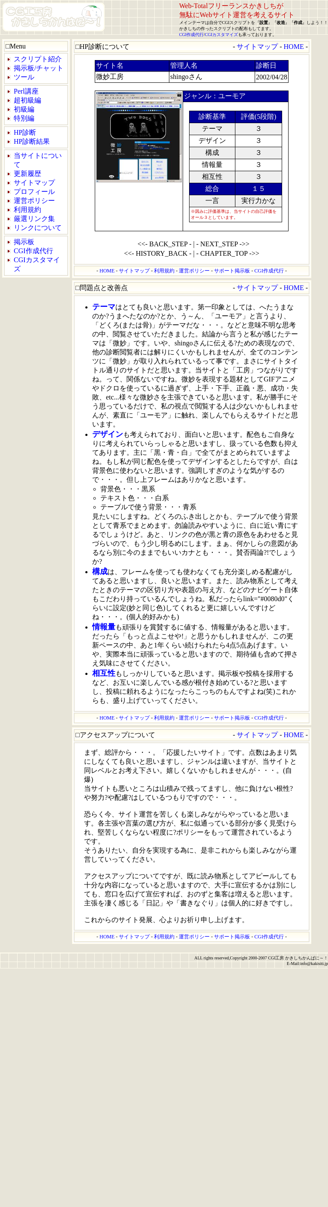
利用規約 (27, 209)
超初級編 (27, 100)
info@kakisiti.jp (314, 963)
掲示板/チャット (38, 68)
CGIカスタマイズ (221, 34)
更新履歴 (27, 173)
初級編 (24, 109)
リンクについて (38, 227)
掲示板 (24, 241)
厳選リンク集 (34, 218)
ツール (24, 77)
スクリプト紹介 (38, 59)
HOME (294, 46)
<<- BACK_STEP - (165, 244)
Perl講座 (26, 91)
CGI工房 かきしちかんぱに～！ (298, 958)
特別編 (24, 118)
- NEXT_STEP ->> (223, 244)
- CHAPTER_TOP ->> (227, 253)
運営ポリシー (34, 200)
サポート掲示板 (232, 271)
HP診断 (25, 132)
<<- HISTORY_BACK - (157, 253)
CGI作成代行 (191, 34)
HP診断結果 (32, 141)
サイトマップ (34, 182)
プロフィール (34, 191)
